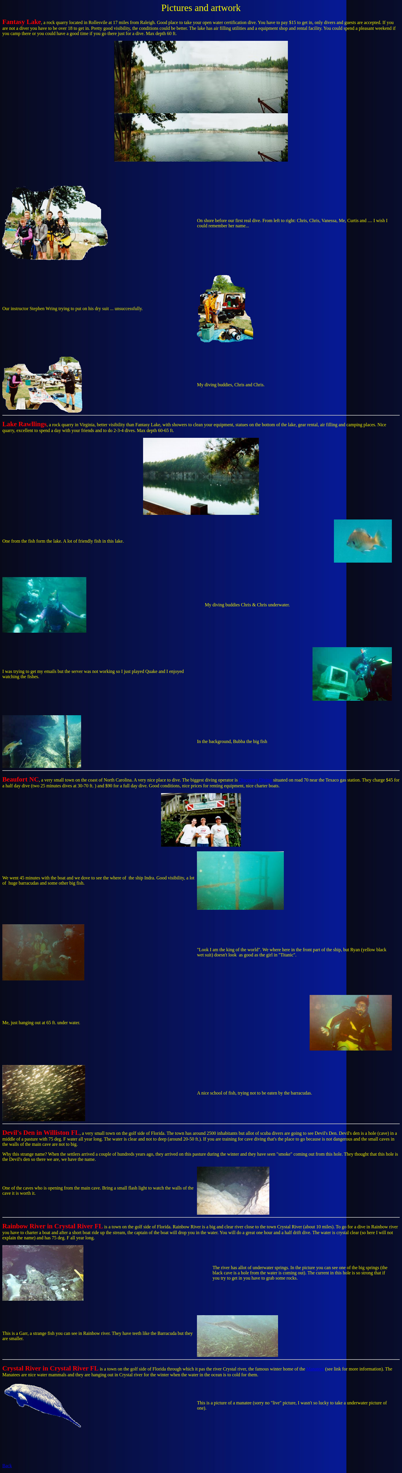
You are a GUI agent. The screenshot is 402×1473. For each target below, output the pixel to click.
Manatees (315, 1368)
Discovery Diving (255, 779)
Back (7, 1465)
